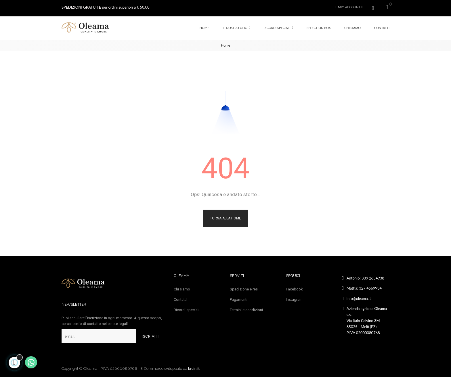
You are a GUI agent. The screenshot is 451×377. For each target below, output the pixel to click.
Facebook (294, 287)
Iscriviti (151, 335)
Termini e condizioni (246, 308)
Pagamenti (238, 298)
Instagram (294, 298)
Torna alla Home (225, 217)
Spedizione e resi (244, 287)
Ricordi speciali (186, 308)
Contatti (180, 298)
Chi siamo (182, 287)
